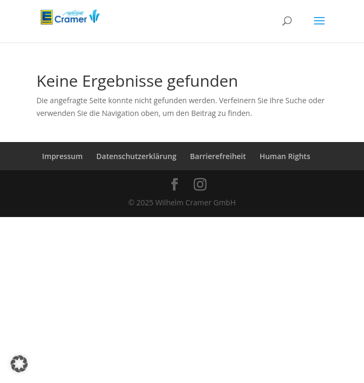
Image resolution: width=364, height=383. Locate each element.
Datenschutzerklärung (136, 156)
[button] (19, 364)
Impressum (62, 156)
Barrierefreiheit (218, 156)
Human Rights (285, 156)
